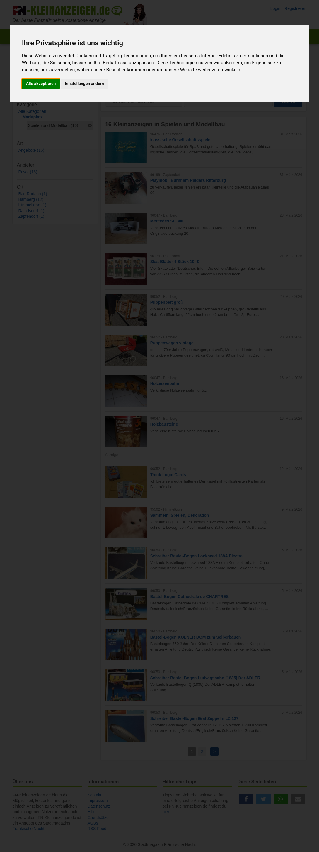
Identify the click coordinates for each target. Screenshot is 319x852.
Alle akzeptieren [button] (41, 83)
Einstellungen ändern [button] (84, 83)
